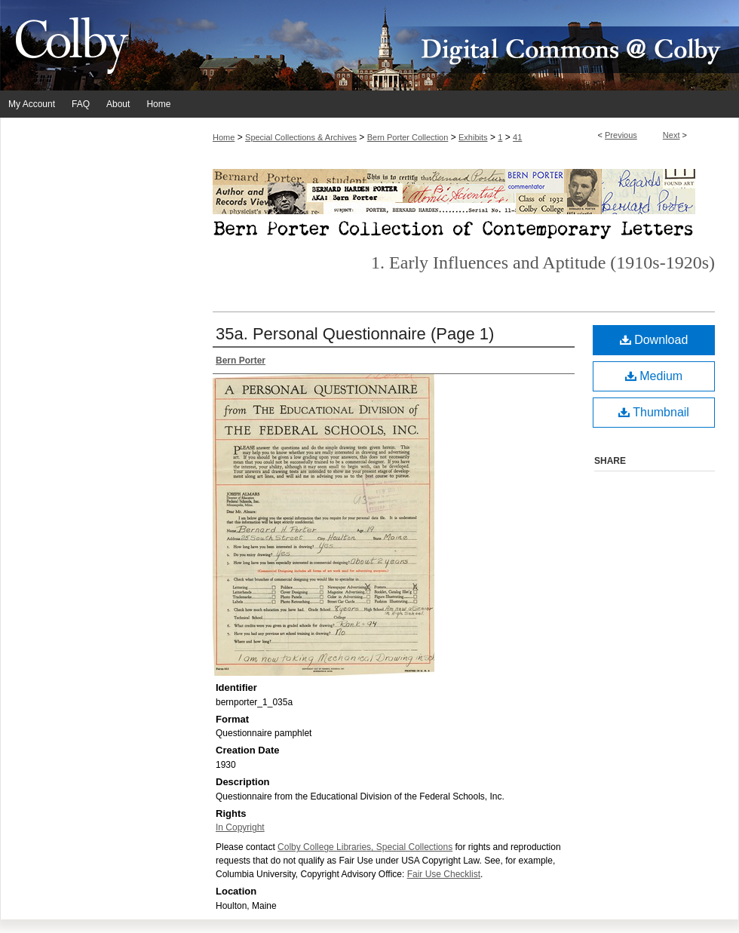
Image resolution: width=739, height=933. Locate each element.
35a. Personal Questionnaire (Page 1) (355, 333)
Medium (653, 376)
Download (654, 339)
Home (224, 137)
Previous (621, 135)
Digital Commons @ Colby (460, 45)
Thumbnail (653, 412)
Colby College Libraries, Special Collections (365, 847)
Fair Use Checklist (443, 874)
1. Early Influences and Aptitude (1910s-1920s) (543, 262)
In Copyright (240, 827)
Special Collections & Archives (301, 137)
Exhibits (473, 137)
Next (671, 135)
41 (517, 137)
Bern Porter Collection (408, 137)
